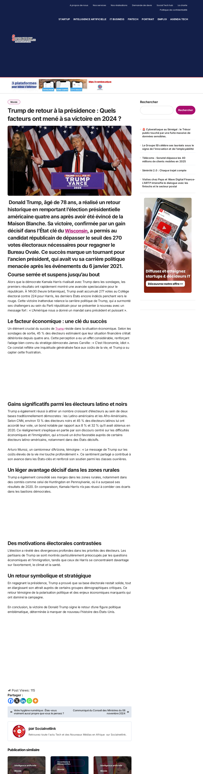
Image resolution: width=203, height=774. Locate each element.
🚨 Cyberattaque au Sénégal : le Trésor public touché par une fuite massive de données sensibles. (166, 132)
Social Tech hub (165, 5)
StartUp (64, 19)
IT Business (117, 19)
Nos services (99, 5)
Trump (60, 344)
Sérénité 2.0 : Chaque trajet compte (164, 170)
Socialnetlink (46, 743)
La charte (182, 5)
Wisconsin (77, 246)
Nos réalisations (119, 5)
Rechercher (149, 102)
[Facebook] (10, 716)
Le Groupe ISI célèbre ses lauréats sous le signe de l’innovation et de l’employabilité (168, 146)
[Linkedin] (23, 716)
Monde (14, 102)
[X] (17, 716)
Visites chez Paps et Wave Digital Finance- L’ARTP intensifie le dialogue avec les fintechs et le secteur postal (168, 183)
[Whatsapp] (29, 716)
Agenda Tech (179, 19)
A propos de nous (79, 5)
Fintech (133, 19)
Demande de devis (142, 5)
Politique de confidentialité (173, 10)
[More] (35, 716)
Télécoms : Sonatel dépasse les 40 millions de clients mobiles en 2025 (164, 159)
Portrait (148, 19)
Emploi (162, 19)
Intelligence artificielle (89, 19)
